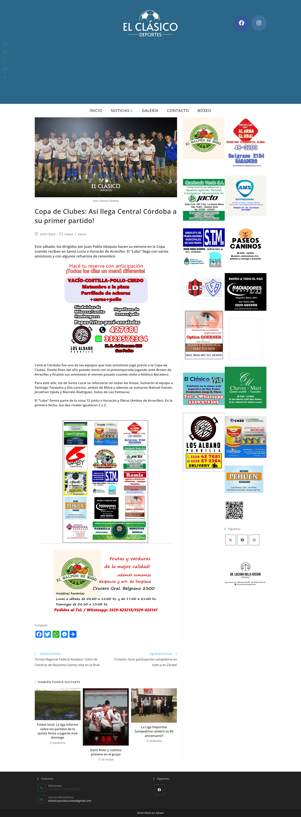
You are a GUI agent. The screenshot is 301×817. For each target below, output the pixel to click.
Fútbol (68, 234)
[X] (230, 540)
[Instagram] (254, 540)
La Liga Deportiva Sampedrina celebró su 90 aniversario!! (154, 731)
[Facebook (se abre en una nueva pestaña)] (241, 23)
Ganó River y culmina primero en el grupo (106, 752)
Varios (82, 234)
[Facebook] (242, 540)
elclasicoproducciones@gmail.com (69, 801)
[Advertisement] (150, 67)
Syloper (160, 812)
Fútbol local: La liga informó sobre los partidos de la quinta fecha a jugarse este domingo (57, 731)
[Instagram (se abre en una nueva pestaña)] (258, 23)
